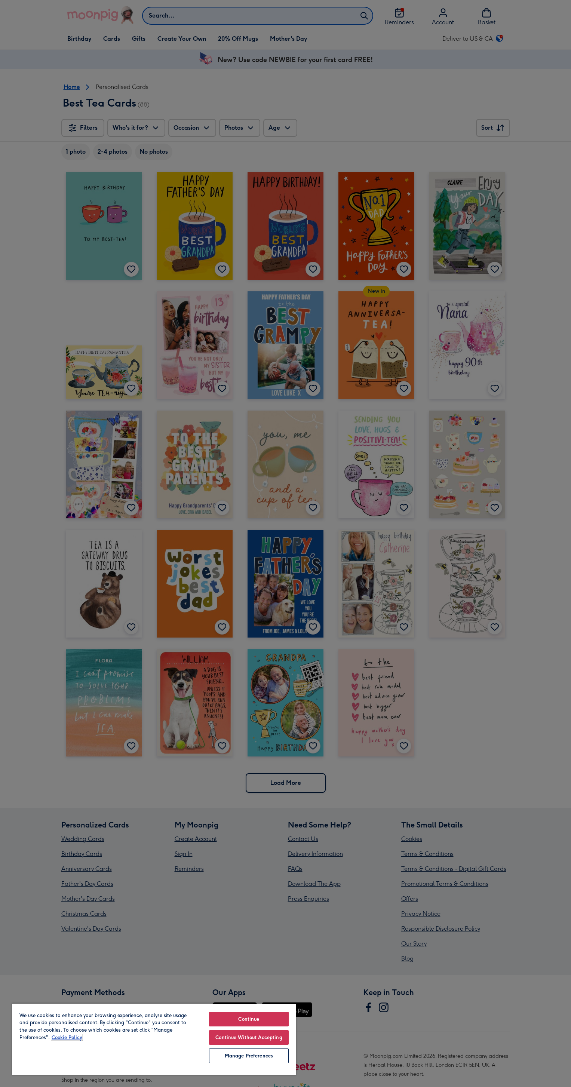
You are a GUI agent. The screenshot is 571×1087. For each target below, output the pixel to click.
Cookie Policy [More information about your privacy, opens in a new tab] (67, 1037)
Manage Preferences (249, 1056)
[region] (154, 1039)
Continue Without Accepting (248, 1037)
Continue (248, 1019)
